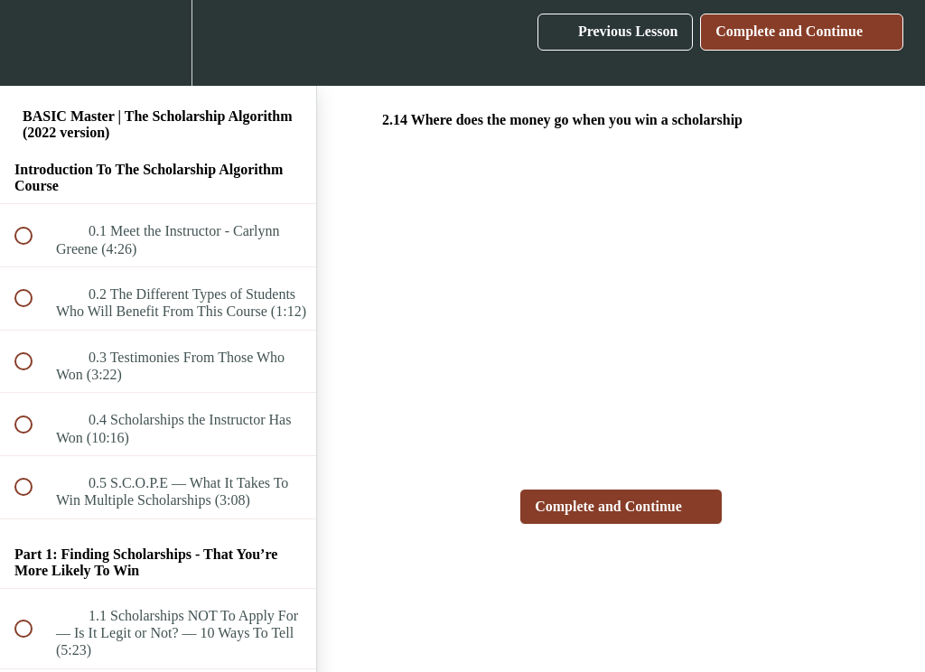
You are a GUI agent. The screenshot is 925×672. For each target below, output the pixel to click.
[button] (33, 43)
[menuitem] (158, 43)
